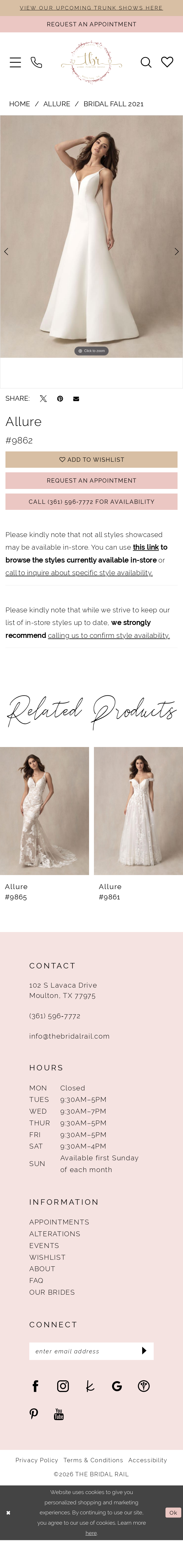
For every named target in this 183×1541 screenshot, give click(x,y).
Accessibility (147, 1461)
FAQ (36, 1282)
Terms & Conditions (93, 1461)
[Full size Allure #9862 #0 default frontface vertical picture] (91, 237)
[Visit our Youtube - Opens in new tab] (58, 1415)
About (42, 1270)
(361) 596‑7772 (55, 1017)
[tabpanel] (91, 237)
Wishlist (47, 1258)
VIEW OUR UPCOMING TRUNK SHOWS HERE (91, 8)
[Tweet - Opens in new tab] (43, 399)
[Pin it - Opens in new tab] (60, 399)
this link (146, 548)
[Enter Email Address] (91, 1352)
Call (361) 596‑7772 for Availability (91, 502)
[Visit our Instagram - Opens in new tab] (63, 1387)
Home (19, 104)
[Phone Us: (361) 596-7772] (36, 62)
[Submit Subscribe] (145, 1352)
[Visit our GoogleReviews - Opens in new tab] (117, 1387)
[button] (15, 62)
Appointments (59, 1223)
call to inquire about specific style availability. (79, 574)
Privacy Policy (37, 1461)
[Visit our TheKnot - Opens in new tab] (90, 1387)
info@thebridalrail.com (69, 1037)
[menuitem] (15, 62)
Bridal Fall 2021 (114, 104)
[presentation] (44, 812)
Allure (57, 104)
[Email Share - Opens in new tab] (76, 398)
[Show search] (146, 62)
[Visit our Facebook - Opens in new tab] (35, 1387)
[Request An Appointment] (91, 24)
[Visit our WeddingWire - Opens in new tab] (144, 1387)
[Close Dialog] (8, 1513)
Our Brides (52, 1293)
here (91, 1534)
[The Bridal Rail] (91, 62)
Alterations (55, 1235)
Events (44, 1246)
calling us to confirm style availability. (109, 636)
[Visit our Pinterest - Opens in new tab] (33, 1415)
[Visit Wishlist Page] (167, 62)
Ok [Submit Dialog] (173, 1513)
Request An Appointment (92, 480)
